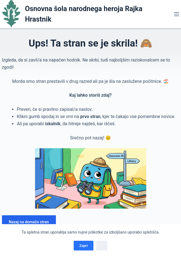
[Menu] (176, 14)
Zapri (83, 246)
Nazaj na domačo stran (29, 222)
